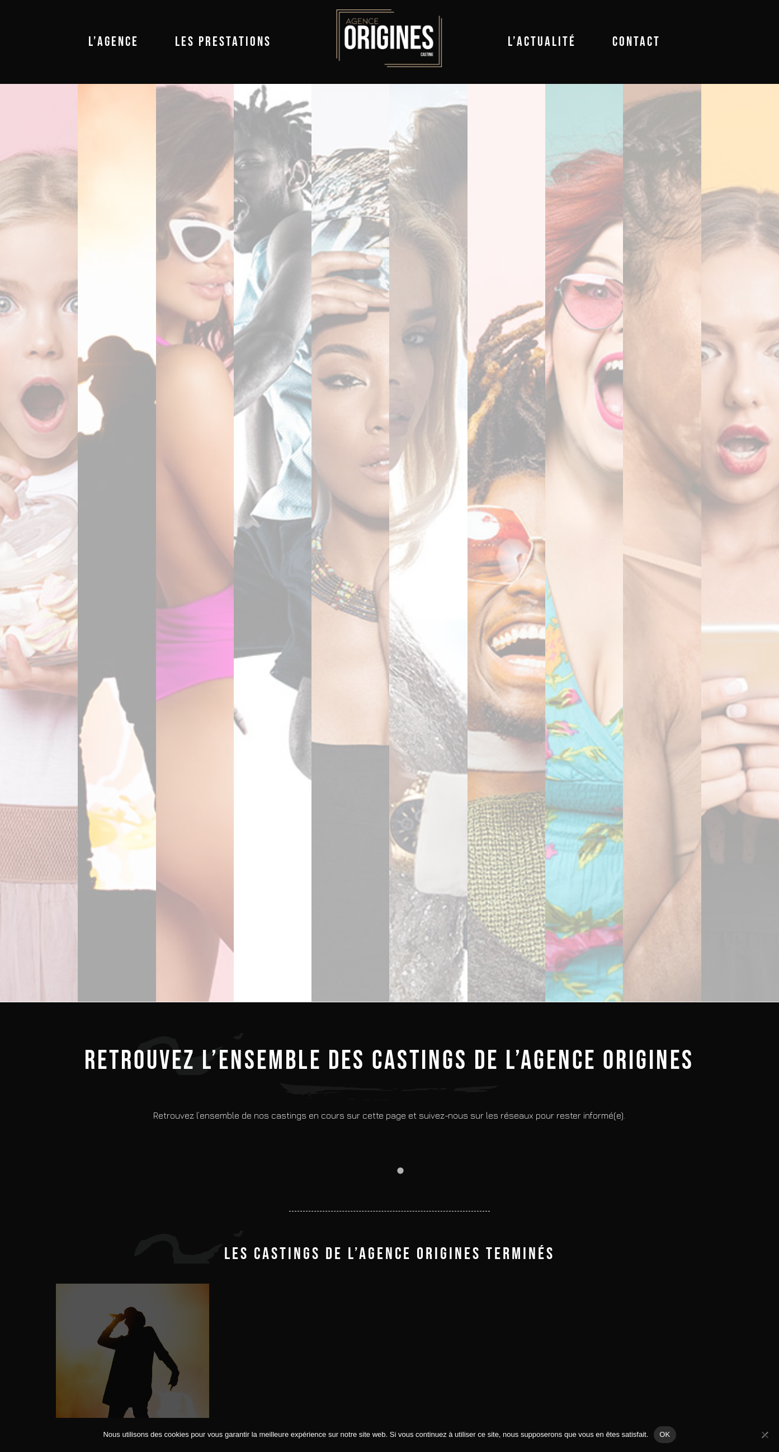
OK (664, 1434)
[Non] (765, 1434)
